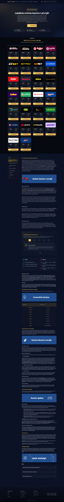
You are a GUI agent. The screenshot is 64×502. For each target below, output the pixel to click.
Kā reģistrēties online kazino (13, 163)
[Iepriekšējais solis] (38, 253)
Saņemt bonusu (13, 57)
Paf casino (30, 318)
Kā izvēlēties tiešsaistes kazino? (12, 160)
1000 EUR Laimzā (36, 494)
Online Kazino (18, 1)
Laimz (8, 494)
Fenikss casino (30, 307)
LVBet (30, 316)
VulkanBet (9, 496)
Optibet (30, 314)
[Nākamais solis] (40, 253)
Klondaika (30, 309)
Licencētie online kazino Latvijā (12, 166)
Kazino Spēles (30, 1)
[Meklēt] (50, 2)
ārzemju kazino (24, 191)
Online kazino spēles (12, 170)
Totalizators (11, 172)
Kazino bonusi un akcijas (12, 168)
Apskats (9, 71)
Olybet (30, 323)
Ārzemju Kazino (35, 1)
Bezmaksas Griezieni (24, 1)
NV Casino (30, 325)
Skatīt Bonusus (32, 25)
